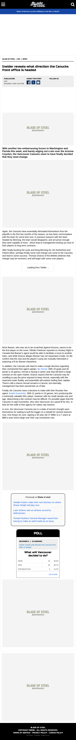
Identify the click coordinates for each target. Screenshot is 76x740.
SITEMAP (37, 735)
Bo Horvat (42, 369)
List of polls (53, 574)
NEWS (25, 59)
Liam (5, 81)
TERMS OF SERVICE (21, 733)
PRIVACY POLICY (39, 733)
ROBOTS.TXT (45, 735)
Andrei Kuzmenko (17, 393)
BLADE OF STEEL (8, 59)
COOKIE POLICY (56, 733)
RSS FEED (30, 735)
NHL (18, 59)
